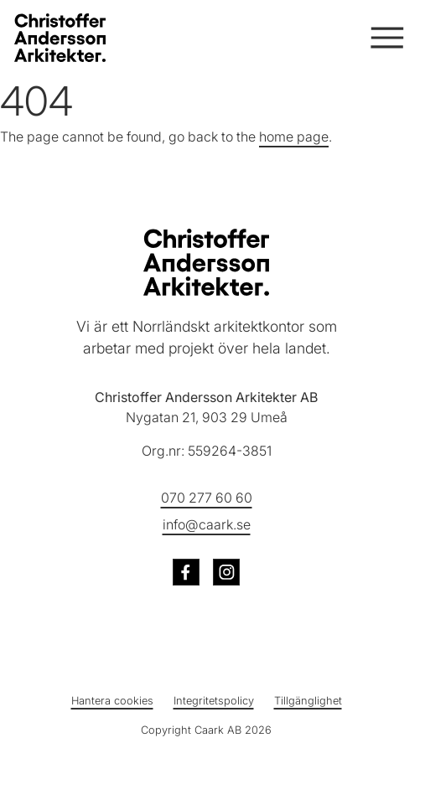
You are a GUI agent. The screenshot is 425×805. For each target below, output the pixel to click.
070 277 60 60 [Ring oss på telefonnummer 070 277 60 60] (206, 497)
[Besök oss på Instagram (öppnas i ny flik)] (226, 572)
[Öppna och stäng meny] (385, 37)
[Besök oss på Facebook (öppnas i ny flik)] (186, 572)
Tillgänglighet (308, 700)
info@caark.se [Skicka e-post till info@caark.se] (207, 524)
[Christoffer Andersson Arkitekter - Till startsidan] (206, 262)
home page (294, 136)
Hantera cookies (112, 700)
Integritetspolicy (214, 700)
